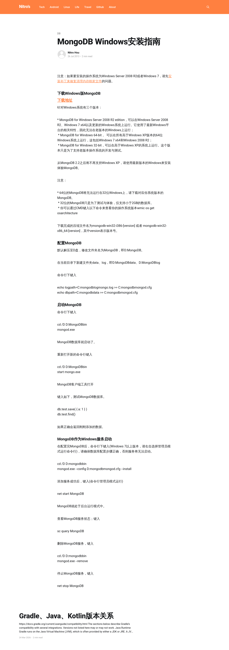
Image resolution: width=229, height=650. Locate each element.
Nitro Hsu (73, 52)
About (112, 7)
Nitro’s (24, 6)
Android (54, 7)
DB (58, 33)
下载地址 (64, 100)
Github (100, 7)
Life (77, 7)
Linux (67, 7)
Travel (87, 7)
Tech (42, 7)
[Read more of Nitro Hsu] (61, 54)
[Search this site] (208, 7)
